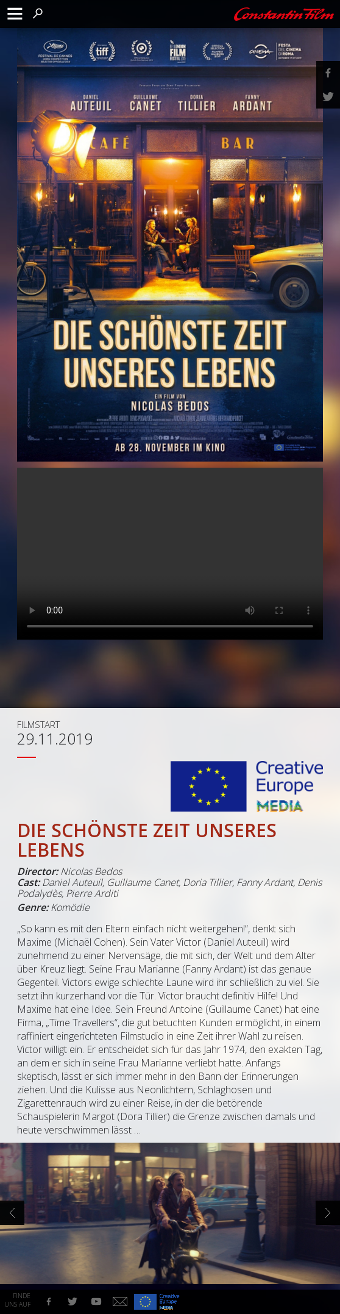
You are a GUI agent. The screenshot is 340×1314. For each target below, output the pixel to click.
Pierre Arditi (92, 893)
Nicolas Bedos (91, 871)
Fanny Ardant (264, 882)
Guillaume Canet (143, 882)
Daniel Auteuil (72, 882)
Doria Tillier (207, 882)
